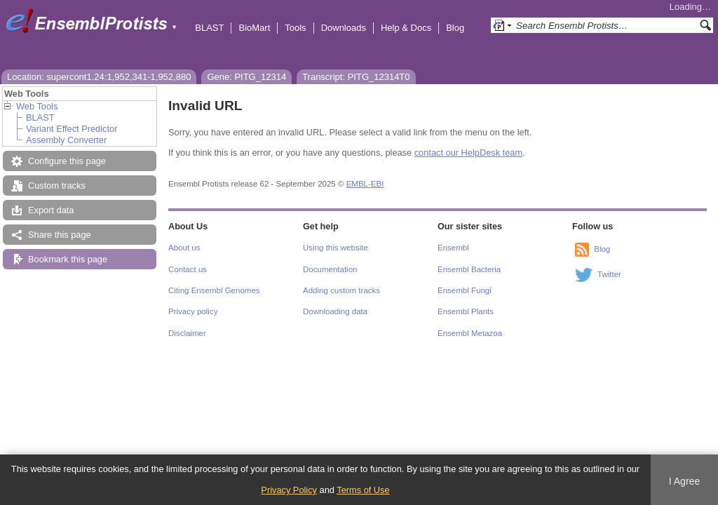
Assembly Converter (66, 140)
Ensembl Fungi (465, 290)
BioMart (254, 27)
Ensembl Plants (466, 311)
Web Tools (36, 106)
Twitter (609, 274)
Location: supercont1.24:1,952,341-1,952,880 (99, 77)
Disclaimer (187, 333)
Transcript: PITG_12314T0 (355, 77)
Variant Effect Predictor (71, 128)
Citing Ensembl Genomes (214, 290)
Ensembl (453, 247)
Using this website (335, 247)
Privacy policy (192, 311)
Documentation (330, 269)
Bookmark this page (67, 259)
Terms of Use (363, 490)
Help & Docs (406, 27)
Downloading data (335, 311)
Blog (455, 27)
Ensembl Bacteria (469, 269)
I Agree (684, 481)
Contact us (187, 269)
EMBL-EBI (365, 184)
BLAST (209, 27)
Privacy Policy (289, 490)
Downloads (343, 27)
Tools (295, 27)
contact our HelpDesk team (468, 152)
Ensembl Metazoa (470, 333)
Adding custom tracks (341, 290)
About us (184, 247)
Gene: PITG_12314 (246, 77)
